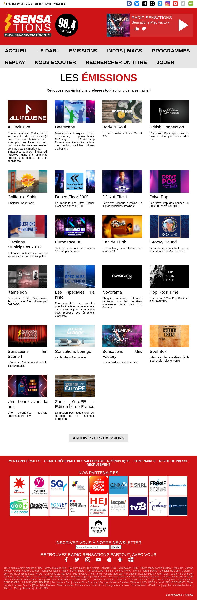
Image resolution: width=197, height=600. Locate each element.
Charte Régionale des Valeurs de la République (87, 461)
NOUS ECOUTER (55, 62)
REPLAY (15, 62)
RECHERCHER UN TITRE (116, 62)
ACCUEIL (16, 51)
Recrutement (98, 464)
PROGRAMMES (171, 51)
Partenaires (144, 461)
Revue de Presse (173, 461)
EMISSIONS (83, 51)
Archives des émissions (98, 438)
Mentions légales (24, 461)
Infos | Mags (124, 51)
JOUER (165, 62)
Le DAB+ (48, 51)
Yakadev (188, 594)
